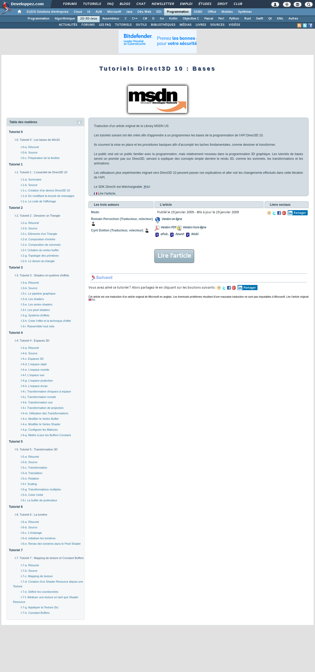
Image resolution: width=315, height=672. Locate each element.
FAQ (110, 4)
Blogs (124, 4)
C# (145, 19)
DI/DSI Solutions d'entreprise (47, 12)
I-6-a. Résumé (30, 521)
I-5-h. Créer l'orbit (32, 494)
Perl (221, 19)
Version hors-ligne (194, 227)
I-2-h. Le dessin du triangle (38, 261)
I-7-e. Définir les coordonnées (39, 591)
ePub (163, 234)
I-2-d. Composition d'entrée (38, 239)
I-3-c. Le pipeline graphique (38, 293)
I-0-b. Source (29, 152)
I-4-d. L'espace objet (34, 364)
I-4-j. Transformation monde (38, 396)
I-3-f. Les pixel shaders (35, 309)
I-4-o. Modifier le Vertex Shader (40, 424)
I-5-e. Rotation (30, 478)
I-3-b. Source (29, 288)
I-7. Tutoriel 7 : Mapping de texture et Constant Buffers (49, 558)
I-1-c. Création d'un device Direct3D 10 (45, 190)
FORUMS (88, 25)
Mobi (194, 234)
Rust (247, 19)
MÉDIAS (185, 25)
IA (88, 12)
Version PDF (168, 227)
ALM (98, 12)
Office (212, 12)
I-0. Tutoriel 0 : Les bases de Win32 (37, 139)
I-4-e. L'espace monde (35, 369)
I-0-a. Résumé (30, 147)
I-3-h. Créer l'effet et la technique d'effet (46, 320)
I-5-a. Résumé (30, 456)
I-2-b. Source (29, 228)
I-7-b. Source (29, 570)
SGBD (198, 12)
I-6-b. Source (29, 527)
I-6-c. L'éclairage (31, 532)
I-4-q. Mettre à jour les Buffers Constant (46, 435)
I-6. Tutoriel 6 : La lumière (31, 514)
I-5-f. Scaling (29, 483)
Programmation (178, 12)
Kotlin (173, 19)
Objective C (191, 19)
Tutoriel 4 (16, 333)
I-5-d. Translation (31, 473)
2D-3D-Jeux (88, 19)
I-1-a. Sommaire (31, 179)
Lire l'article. (107, 193)
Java (129, 12)
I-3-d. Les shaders (32, 299)
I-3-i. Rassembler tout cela (37, 326)
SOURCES (217, 25)
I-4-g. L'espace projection (37, 380)
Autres (293, 19)
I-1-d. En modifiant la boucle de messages (47, 195)
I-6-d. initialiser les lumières (38, 538)
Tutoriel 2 (16, 208)
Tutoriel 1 (16, 164)
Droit (222, 4)
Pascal (208, 19)
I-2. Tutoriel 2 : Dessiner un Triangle (37, 215)
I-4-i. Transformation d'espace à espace (46, 391)
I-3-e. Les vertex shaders (37, 304)
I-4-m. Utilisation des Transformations (44, 413)
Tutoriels (91, 4)
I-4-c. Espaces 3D (32, 358)
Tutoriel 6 (16, 507)
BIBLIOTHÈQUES (163, 25)
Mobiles (227, 12)
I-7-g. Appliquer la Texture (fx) (39, 607)
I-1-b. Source (29, 185)
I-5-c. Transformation (34, 467)
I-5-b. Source (29, 462)
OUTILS (141, 25)
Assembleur (110, 19)
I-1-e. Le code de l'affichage (38, 201)
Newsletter (162, 4)
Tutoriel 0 (16, 132)
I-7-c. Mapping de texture (37, 576)
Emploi (185, 4)
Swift (259, 19)
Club (237, 4)
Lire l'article (174, 256)
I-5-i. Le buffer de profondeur (39, 500)
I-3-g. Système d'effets (35, 315)
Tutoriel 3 (16, 267)
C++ (135, 19)
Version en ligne (171, 219)
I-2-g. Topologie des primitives (40, 255)
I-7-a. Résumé (30, 565)
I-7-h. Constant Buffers (35, 612)
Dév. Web (144, 12)
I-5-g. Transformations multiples (41, 489)
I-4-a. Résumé (30, 347)
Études (204, 4)
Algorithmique (65, 19)
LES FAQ (105, 25)
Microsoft (114, 12)
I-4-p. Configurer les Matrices (39, 429)
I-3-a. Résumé (30, 282)
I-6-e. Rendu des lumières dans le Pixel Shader (51, 543)
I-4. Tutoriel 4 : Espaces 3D (32, 340)
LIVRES (201, 25)
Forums (69, 4)
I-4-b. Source (29, 353)
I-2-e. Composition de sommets (41, 244)
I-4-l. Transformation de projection (42, 407)
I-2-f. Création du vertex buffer (40, 250)
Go (162, 19)
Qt (270, 19)
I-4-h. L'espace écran (34, 386)
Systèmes (245, 12)
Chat (141, 4)
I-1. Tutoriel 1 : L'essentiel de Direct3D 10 (41, 172)
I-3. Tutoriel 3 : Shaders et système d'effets (42, 275)
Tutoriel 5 (16, 441)
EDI (159, 12)
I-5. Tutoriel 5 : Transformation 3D (36, 449)
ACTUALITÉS (68, 25)
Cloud (78, 12)
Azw (178, 234)
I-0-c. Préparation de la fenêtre (40, 157)
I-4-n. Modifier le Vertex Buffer (40, 418)
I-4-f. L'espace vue (32, 375)
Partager (297, 212)
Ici (148, 187)
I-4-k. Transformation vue (37, 402)
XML (280, 19)
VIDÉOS (234, 25)
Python (234, 19)
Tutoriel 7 (16, 550)
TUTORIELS (123, 25)
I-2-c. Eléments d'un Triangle (39, 233)
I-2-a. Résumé (30, 222)
